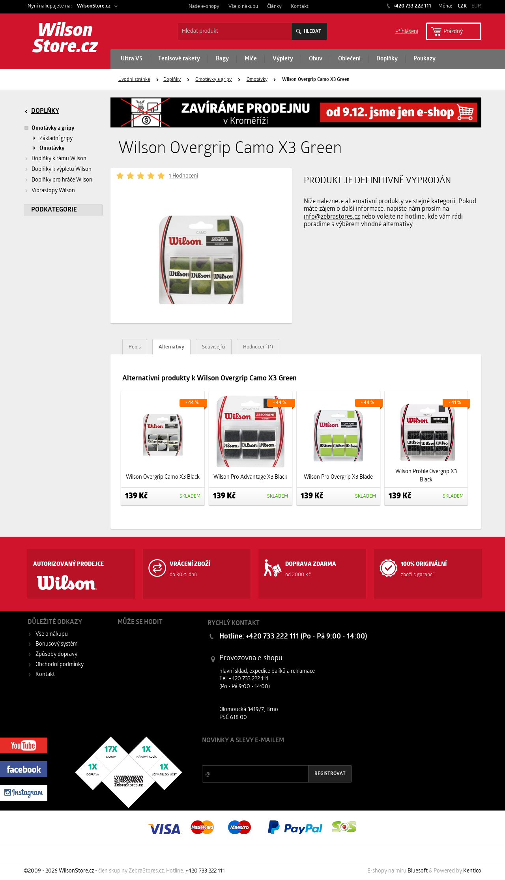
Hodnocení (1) (258, 347)
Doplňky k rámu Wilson (59, 159)
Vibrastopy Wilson (53, 191)
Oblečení (349, 59)
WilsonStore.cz (93, 6)
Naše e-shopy (204, 6)
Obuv (315, 59)
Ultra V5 (131, 59)
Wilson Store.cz (65, 39)
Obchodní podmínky (60, 665)
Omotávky (257, 79)
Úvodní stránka (134, 79)
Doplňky (387, 59)
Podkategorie (54, 210)
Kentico (472, 871)
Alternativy (171, 347)
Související (213, 347)
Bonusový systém (57, 644)
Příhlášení (406, 31)
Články (274, 6)
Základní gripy (56, 139)
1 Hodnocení (183, 176)
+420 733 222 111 (411, 6)
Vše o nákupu (243, 6)
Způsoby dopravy (56, 654)
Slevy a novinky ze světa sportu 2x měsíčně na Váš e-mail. (269, 755)
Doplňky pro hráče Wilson (62, 180)
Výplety (283, 59)
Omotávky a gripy (213, 79)
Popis (135, 347)
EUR (476, 6)
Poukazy (424, 59)
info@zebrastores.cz (332, 217)
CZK (462, 6)
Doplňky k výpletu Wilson (62, 169)
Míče (251, 59)
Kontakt (300, 6)
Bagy (222, 59)
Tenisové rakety (179, 59)
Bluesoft (418, 871)
